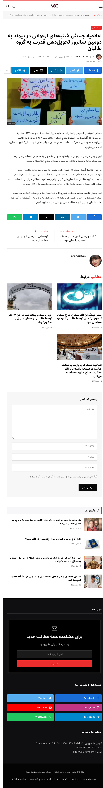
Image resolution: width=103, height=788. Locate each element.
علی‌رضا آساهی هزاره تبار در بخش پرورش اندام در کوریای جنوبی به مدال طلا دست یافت (42, 559)
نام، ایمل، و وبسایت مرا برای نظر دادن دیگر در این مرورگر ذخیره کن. (57, 476)
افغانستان (93, 28)
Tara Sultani (79, 57)
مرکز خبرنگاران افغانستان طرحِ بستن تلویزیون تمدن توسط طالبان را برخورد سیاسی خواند (76, 318)
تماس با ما (59, 779)
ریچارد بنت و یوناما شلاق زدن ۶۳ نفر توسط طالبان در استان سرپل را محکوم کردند (27, 318)
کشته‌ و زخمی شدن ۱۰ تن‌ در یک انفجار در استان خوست (75, 238)
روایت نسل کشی (15, 779)
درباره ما (72, 779)
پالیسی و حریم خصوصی (38, 779)
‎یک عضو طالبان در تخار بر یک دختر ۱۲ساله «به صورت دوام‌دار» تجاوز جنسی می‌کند (43, 521)
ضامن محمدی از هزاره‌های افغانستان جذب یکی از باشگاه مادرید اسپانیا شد (42, 578)
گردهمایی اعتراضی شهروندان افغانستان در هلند (29, 238)
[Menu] (97, 6)
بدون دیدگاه (26, 57)
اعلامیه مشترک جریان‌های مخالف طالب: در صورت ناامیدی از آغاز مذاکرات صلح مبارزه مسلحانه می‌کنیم (78, 370)
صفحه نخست (81, 15)
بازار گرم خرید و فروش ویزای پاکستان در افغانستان (50, 539)
